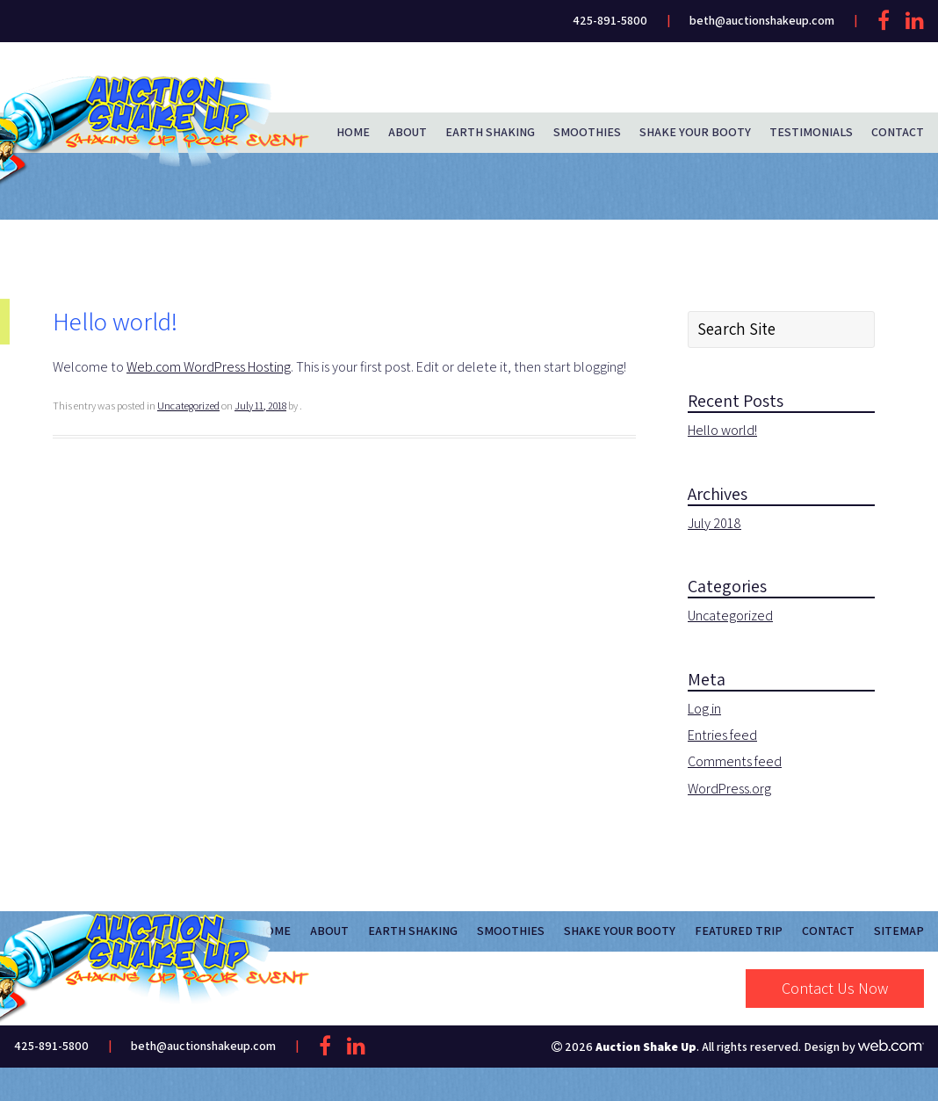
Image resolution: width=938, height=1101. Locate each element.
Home (353, 132)
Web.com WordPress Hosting (208, 367)
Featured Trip (739, 930)
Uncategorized (188, 405)
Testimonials (811, 132)
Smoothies (587, 132)
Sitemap (899, 930)
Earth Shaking (490, 132)
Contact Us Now (835, 988)
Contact (897, 132)
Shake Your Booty (695, 132)
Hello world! (722, 430)
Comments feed (735, 761)
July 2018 (714, 523)
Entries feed (722, 735)
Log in (704, 708)
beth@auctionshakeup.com (761, 20)
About (407, 132)
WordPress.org (729, 788)
